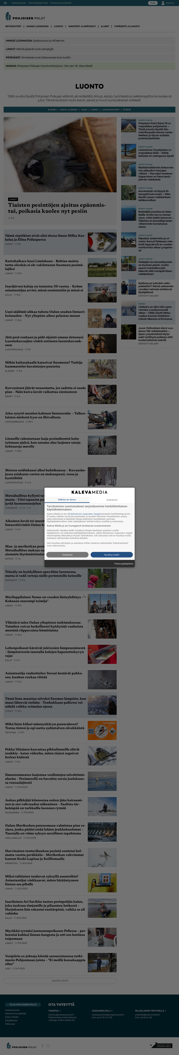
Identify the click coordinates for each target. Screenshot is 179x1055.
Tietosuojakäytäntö (123, 563)
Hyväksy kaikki (111, 554)
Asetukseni (112, 499)
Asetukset (67, 554)
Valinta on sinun (67, 499)
